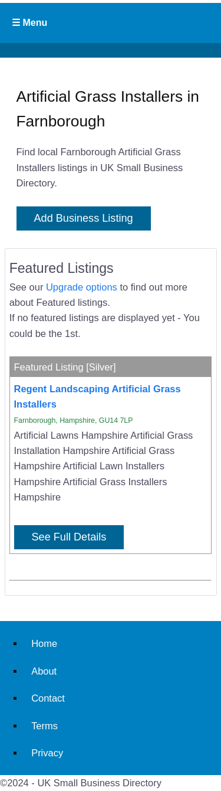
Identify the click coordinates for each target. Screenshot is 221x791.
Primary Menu (110, 23)
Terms (44, 725)
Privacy (47, 752)
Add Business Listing (83, 218)
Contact (48, 698)
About (44, 671)
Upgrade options (81, 287)
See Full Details (69, 537)
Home (44, 643)
